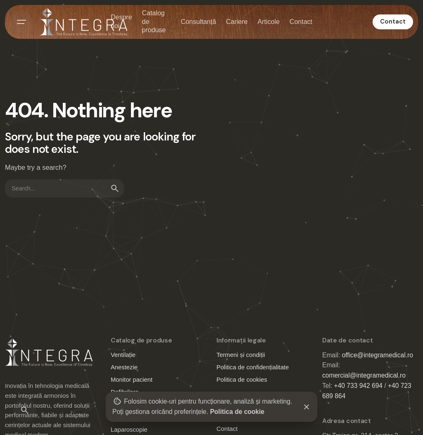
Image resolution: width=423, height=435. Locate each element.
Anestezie (124, 367)
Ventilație (123, 355)
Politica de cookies (241, 379)
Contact (393, 21)
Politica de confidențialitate (252, 367)
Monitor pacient (131, 379)
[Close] (306, 407)
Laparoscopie (129, 429)
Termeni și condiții (240, 355)
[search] (115, 188)
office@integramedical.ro (377, 355)
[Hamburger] (21, 21)
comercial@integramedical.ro (364, 375)
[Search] (24, 410)
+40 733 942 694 (358, 385)
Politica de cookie (237, 411)
